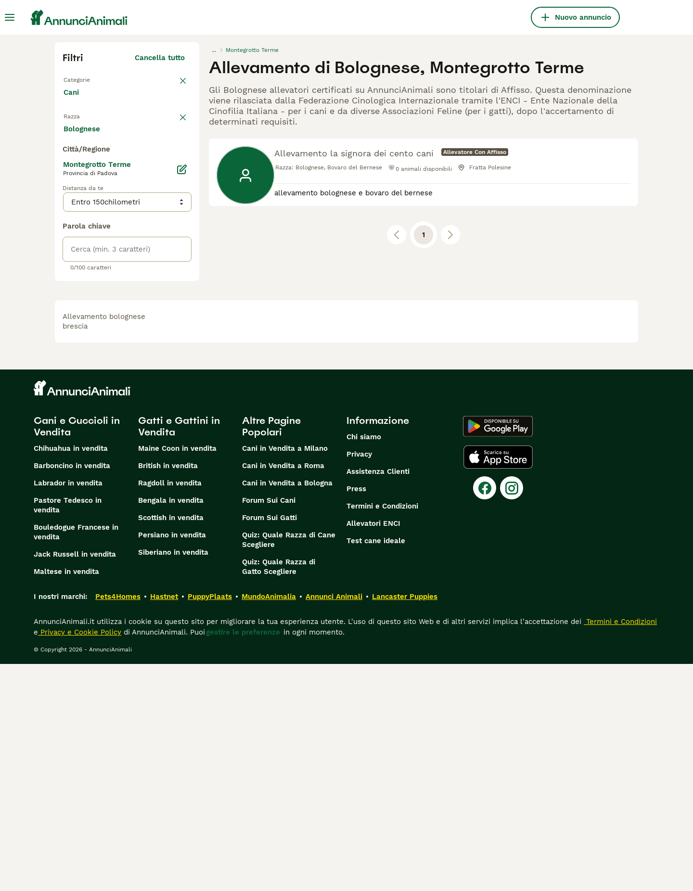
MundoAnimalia (269, 823)
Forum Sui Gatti (269, 744)
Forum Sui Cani (268, 727)
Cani (73, 102)
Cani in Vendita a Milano (285, 675)
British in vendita (168, 692)
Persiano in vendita (172, 762)
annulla (171, 129)
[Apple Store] (498, 684)
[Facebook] (484, 714)
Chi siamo (363, 664)
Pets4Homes (118, 823)
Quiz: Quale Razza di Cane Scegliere (288, 767)
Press (356, 716)
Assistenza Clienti (378, 698)
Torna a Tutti (88, 79)
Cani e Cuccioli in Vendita (77, 653)
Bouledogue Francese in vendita (76, 759)
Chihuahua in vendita (71, 675)
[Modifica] (182, 396)
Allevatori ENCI (373, 750)
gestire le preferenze (243, 859)
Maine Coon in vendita (177, 675)
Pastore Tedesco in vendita (68, 732)
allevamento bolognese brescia (104, 548)
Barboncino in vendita (72, 692)
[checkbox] (68, 179)
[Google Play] (498, 653)
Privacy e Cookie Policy (79, 859)
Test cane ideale (375, 768)
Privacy (359, 681)
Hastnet (164, 823)
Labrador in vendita (68, 710)
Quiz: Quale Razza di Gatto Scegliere (278, 794)
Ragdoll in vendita (170, 710)
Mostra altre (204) (152, 354)
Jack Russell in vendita (75, 781)
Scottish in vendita (171, 744)
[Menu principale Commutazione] (9, 17)
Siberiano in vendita (173, 779)
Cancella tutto (160, 57)
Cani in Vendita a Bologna (287, 710)
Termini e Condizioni (382, 733)
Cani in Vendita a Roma (283, 692)
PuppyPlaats (210, 823)
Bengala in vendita (171, 727)
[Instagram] (511, 714)
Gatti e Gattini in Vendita (179, 653)
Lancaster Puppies (404, 823)
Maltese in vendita (66, 798)
